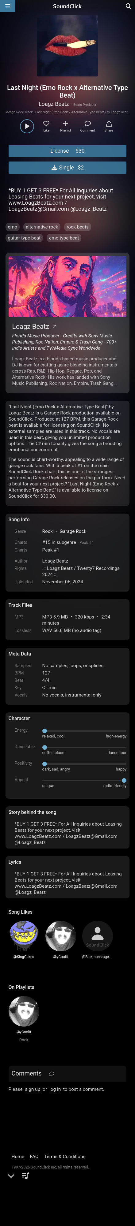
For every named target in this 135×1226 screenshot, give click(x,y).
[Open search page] (129, 6)
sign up (32, 1089)
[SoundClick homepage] (67, 6)
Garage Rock (73, 531)
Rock (47, 531)
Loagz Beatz (54, 104)
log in (55, 1089)
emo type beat (64, 238)
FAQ (34, 1156)
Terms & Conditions (64, 1156)
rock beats (78, 227)
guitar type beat (24, 238)
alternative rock (42, 227)
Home (18, 1156)
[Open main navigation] (7, 6)
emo (12, 227)
